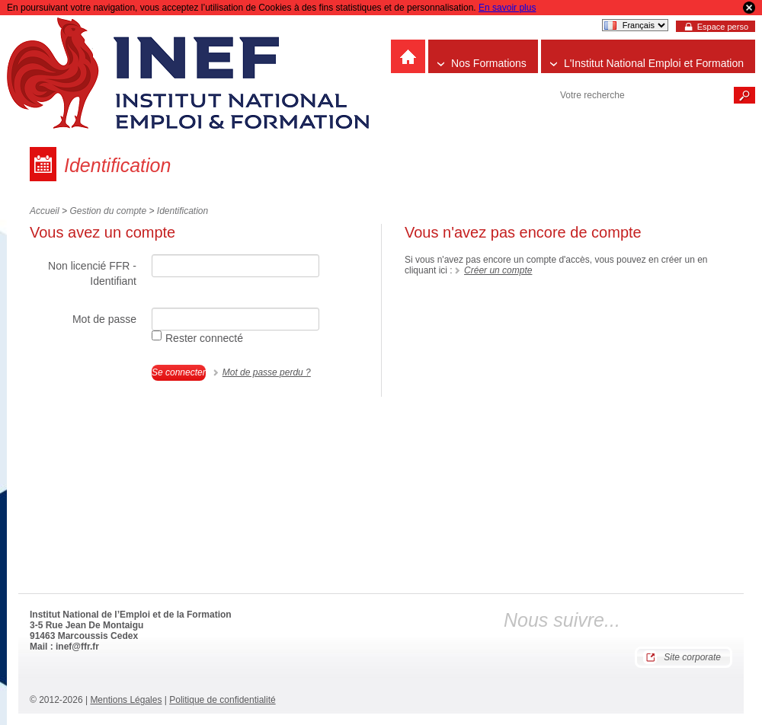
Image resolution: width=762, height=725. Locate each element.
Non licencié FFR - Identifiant (92, 273)
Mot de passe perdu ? (267, 372)
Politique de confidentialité (222, 700)
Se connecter (179, 372)
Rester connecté (197, 337)
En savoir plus (507, 7)
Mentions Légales (126, 700)
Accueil (44, 211)
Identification (182, 211)
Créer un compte (498, 270)
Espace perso (722, 26)
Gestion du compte (107, 211)
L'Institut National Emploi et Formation (654, 63)
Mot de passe (104, 319)
